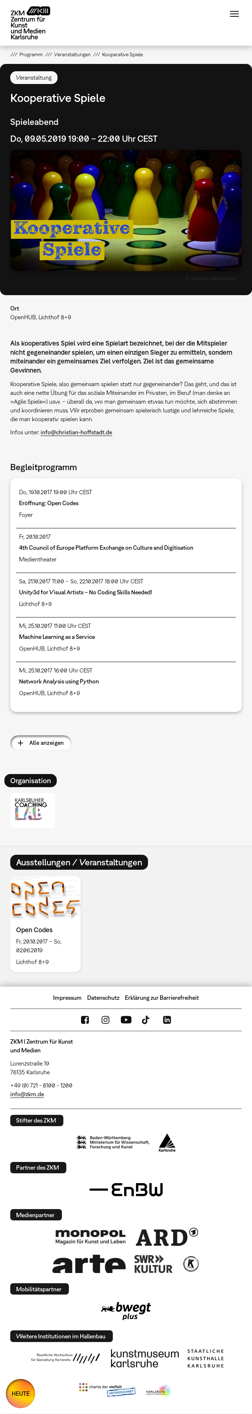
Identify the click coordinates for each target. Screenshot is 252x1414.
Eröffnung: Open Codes (48, 503)
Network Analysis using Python (59, 681)
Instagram (105, 1020)
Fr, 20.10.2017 (35, 536)
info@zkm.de (27, 1094)
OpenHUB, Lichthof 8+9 (40, 317)
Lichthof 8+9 (35, 604)
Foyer (26, 514)
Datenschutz (103, 997)
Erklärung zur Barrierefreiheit (162, 997)
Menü (234, 14)
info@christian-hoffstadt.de (76, 432)
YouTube (126, 1020)
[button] (126, 210)
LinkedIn (167, 1020)
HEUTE (21, 1393)
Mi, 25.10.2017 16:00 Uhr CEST (56, 670)
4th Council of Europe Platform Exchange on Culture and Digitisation (106, 547)
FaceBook (85, 1020)
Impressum (67, 997)
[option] (48, 924)
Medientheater (37, 559)
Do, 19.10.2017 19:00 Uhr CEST (55, 492)
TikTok (146, 1020)
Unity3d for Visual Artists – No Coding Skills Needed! (85, 592)
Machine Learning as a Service (57, 636)
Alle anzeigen (46, 742)
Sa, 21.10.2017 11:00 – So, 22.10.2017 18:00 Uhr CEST (81, 581)
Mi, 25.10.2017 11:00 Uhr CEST (55, 625)
